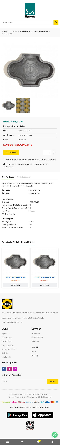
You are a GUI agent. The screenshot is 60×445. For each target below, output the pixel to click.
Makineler (5, 353)
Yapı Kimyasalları (7, 345)
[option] (30, 70)
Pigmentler (5, 334)
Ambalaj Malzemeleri (9, 349)
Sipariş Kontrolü (37, 337)
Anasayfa (5, 31)
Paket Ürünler (6, 357)
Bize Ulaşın (35, 341)
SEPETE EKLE (11, 152)
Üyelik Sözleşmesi (28, 397)
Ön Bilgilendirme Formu (17, 394)
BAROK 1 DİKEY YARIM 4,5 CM (15, 277)
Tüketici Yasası (13, 397)
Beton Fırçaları (7, 337)
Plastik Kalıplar (25, 31)
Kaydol (52, 381)
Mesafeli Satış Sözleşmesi (38, 394)
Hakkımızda (36, 334)
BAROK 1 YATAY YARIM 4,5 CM (44, 277)
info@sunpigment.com (15, 322)
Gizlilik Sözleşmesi (45, 397)
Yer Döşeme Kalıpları (41, 31)
